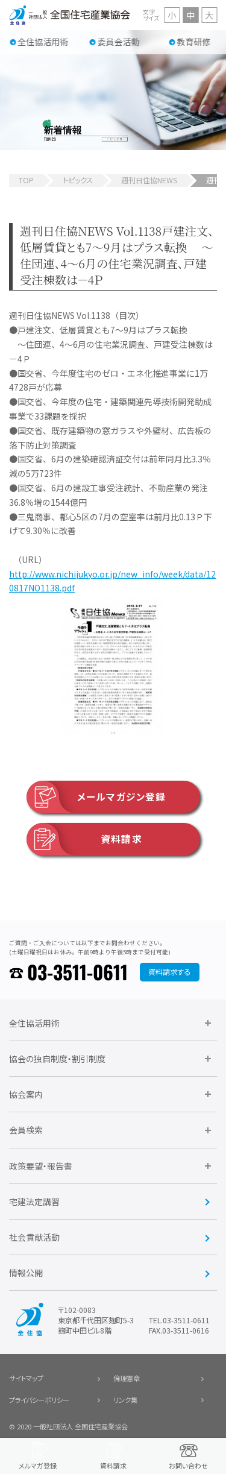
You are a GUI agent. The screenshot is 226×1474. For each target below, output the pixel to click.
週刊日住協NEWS (149, 180)
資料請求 (84, 839)
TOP (26, 180)
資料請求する (169, 971)
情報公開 (26, 1273)
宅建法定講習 (34, 1201)
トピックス (78, 180)
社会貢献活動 (34, 1237)
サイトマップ (26, 1378)
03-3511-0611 (77, 971)
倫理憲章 (126, 1378)
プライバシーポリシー (39, 1400)
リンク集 (125, 1400)
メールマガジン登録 (96, 797)
